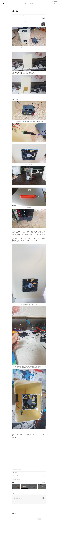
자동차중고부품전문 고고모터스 (18, 22)
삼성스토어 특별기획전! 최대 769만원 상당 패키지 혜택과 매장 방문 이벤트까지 (25, 18)
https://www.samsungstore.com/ (17, 15)
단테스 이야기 (16, 497)
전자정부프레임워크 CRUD (16, 476)
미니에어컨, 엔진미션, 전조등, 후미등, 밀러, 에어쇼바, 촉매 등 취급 (23, 24)
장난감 (13, 472)
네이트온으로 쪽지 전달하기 (16, 479)
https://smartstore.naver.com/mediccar (18, 21)
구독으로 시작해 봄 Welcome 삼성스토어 (20, 16)
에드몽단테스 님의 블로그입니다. (18, 498)
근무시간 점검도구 (15, 475)
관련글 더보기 (44, 482)
